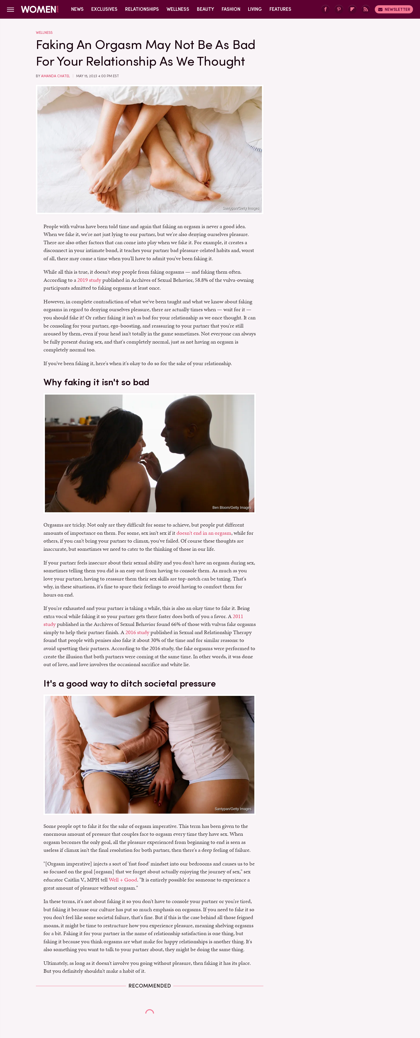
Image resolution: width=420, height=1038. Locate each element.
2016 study (137, 632)
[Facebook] (325, 9)
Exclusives (104, 9)
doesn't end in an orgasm (203, 533)
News (77, 9)
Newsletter (394, 9)
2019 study (89, 280)
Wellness (178, 9)
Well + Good (123, 880)
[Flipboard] (352, 9)
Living (255, 9)
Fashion (231, 9)
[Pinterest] (339, 9)
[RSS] (365, 9)
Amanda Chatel (55, 76)
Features (280, 9)
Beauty (205, 9)
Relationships (142, 9)
